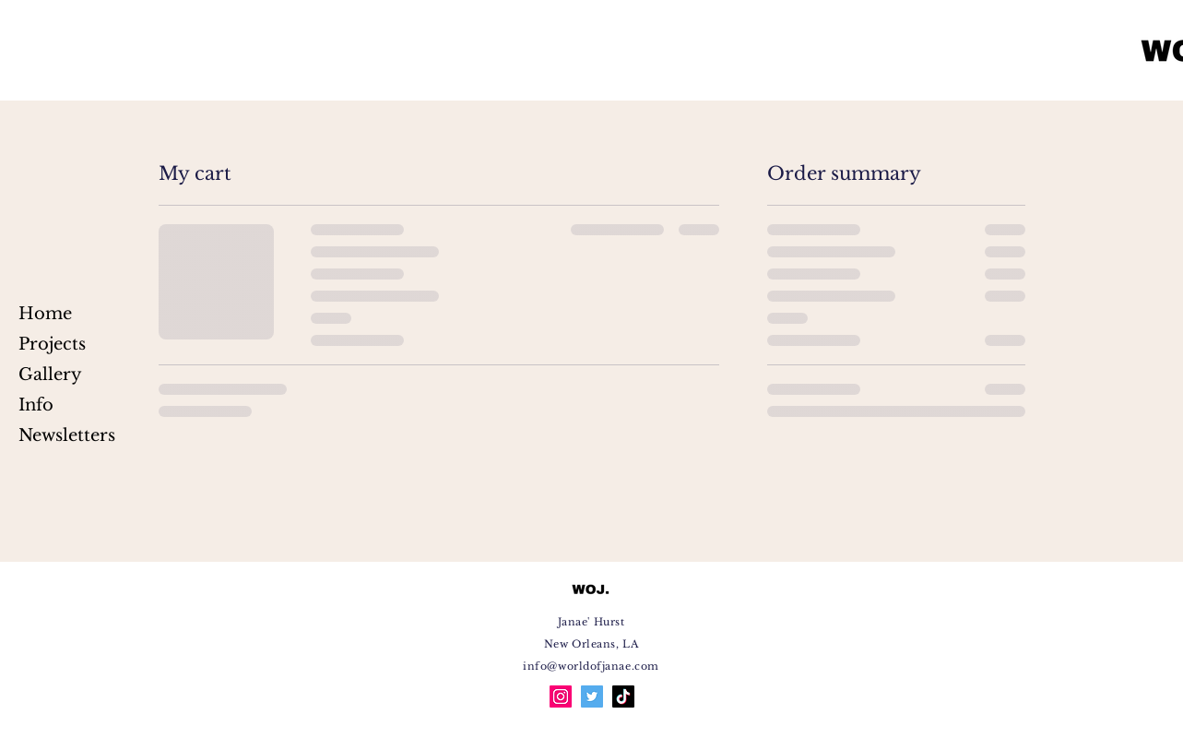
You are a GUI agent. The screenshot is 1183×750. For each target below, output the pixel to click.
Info (35, 405)
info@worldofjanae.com (591, 666)
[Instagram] (561, 696)
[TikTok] (623, 696)
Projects (52, 344)
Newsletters (64, 435)
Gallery (50, 374)
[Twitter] (592, 696)
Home (45, 314)
